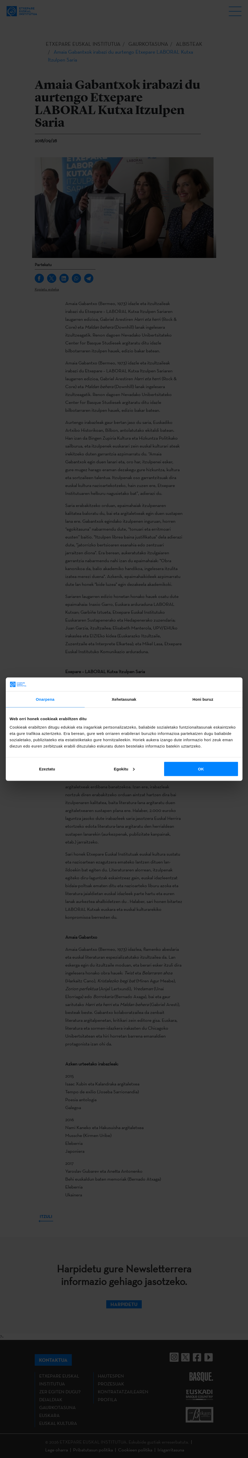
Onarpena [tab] (45, 699)
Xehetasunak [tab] (124, 699)
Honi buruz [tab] (203, 699)
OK (201, 768)
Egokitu (124, 768)
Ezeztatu (47, 768)
